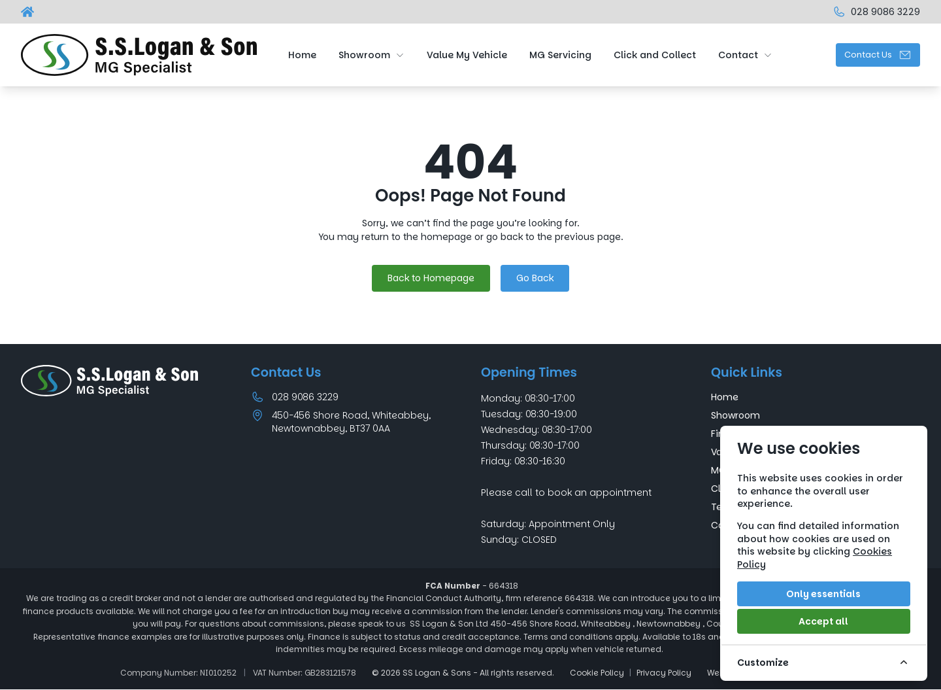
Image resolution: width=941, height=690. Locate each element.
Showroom (735, 415)
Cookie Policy (597, 673)
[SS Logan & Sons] (29, 11)
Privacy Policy (663, 673)
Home (724, 397)
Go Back (534, 278)
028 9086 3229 (305, 397)
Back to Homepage (431, 278)
